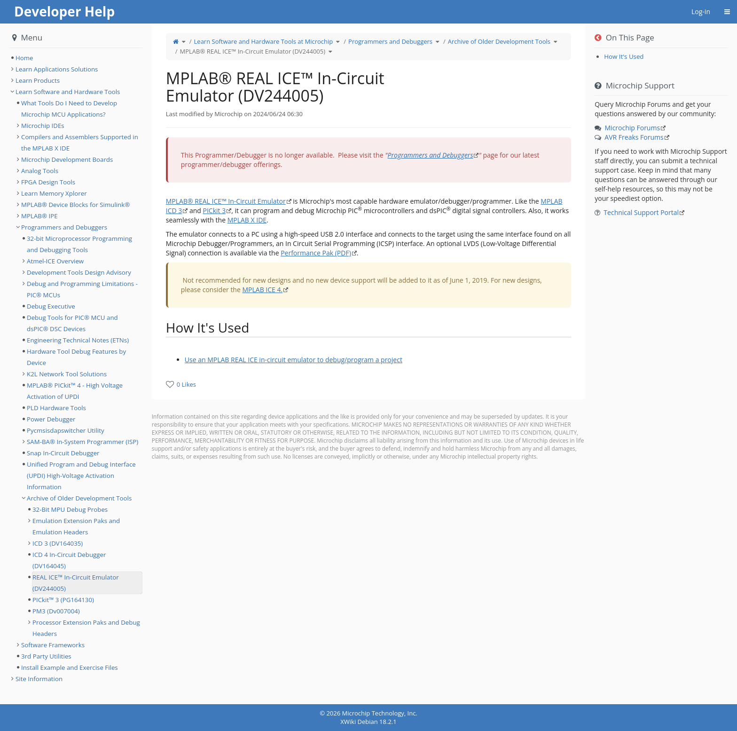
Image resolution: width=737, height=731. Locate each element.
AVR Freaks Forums (633, 137)
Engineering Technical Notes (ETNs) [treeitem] (78, 340)
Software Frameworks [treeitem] (53, 645)
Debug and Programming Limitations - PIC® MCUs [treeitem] (82, 289)
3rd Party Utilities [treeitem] (46, 656)
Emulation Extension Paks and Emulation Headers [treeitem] (76, 526)
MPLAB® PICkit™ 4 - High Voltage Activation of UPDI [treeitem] (75, 391)
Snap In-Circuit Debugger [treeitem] (63, 453)
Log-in (700, 11)
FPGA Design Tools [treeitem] (48, 182)
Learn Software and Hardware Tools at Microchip (263, 41)
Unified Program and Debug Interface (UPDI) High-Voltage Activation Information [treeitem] (81, 475)
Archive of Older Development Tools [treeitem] (79, 498)
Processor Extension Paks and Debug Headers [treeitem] (86, 628)
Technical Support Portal (641, 212)
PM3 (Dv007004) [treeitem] (56, 611)
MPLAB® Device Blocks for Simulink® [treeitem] (75, 204)
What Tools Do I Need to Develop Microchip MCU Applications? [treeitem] (69, 109)
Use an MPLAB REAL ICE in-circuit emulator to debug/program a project (293, 359)
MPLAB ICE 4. (262, 289)
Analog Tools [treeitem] (39, 171)
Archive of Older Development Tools (499, 41)
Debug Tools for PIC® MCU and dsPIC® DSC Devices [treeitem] (72, 323)
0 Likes (186, 384)
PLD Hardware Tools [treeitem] (56, 408)
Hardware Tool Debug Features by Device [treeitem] (76, 357)
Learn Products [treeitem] (38, 80)
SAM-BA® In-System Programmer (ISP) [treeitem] (82, 441)
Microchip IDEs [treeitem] (42, 125)
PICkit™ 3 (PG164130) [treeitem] (63, 600)
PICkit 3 (214, 210)
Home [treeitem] (24, 58)
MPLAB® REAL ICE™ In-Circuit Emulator (226, 201)
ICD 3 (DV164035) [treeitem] (57, 543)
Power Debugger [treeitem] (51, 419)
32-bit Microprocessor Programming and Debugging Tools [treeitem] (79, 244)
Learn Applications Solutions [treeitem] (57, 69)
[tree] (75, 58)
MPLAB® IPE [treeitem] (39, 216)
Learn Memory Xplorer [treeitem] (54, 193)
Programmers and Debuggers (390, 41)
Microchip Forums (632, 127)
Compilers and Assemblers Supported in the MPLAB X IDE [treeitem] (79, 142)
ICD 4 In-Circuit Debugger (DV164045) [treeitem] (69, 560)
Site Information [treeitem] (39, 679)
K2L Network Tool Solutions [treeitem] (67, 374)
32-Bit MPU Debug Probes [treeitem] (70, 509)
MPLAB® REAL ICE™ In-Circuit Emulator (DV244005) (252, 51)
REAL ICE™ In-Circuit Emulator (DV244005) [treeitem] (75, 583)
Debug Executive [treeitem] (51, 306)
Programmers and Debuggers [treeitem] (64, 227)
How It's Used (623, 56)
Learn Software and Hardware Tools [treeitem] (68, 91)
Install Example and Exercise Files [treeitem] (69, 667)
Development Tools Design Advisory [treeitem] (79, 272)
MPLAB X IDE (247, 219)
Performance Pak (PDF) (316, 252)
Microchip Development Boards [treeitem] (67, 159)
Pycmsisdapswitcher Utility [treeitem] (65, 430)
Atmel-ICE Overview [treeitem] (55, 261)
